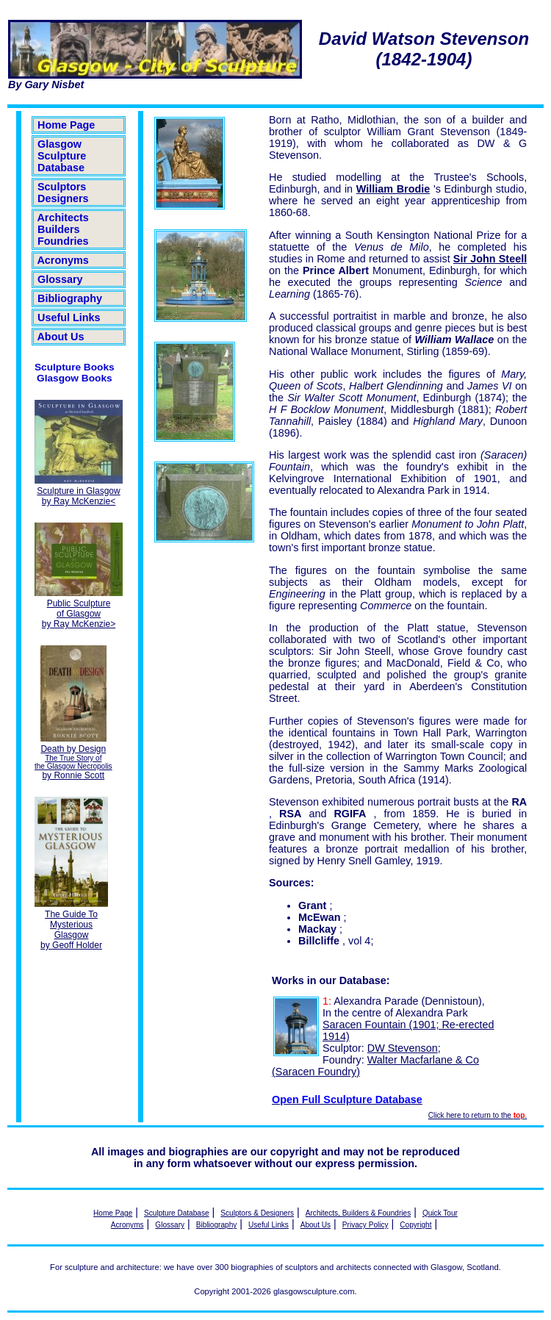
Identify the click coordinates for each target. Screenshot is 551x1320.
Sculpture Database (176, 1213)
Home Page (66, 125)
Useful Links (69, 317)
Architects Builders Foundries (63, 229)
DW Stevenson (402, 1048)
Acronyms (63, 260)
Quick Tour (440, 1213)
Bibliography (70, 298)
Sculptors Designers (63, 192)
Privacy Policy (365, 1225)
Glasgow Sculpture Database (62, 155)
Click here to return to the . (477, 1115)
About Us (61, 336)
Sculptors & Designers (257, 1213)
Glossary (60, 279)
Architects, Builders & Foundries (358, 1213)
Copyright (415, 1225)
